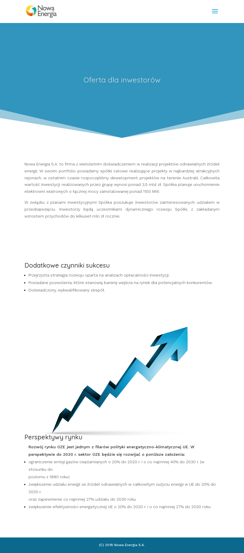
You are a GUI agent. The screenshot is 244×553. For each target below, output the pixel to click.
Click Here (122, 105)
